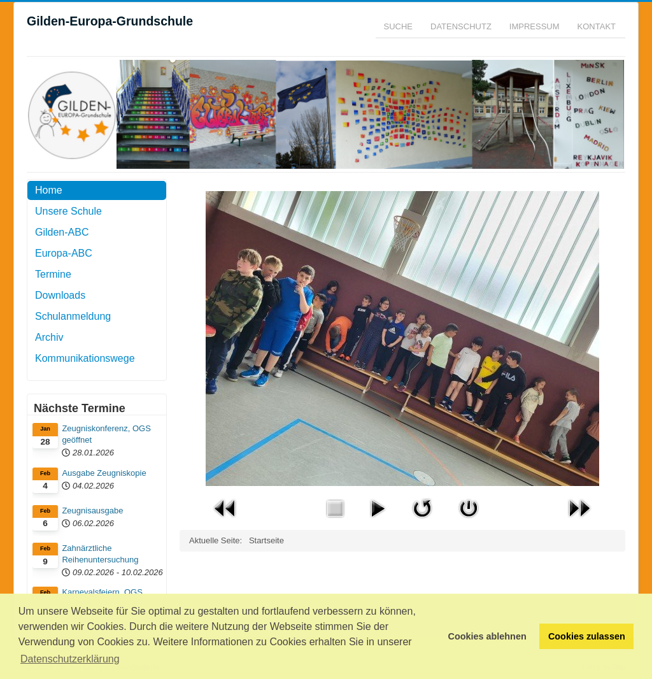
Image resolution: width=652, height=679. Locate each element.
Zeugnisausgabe (92, 510)
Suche (398, 26)
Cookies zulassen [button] (586, 636)
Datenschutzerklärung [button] (70, 659)
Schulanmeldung (73, 316)
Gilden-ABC (62, 232)
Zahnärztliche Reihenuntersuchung (100, 553)
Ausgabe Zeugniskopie (104, 473)
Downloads (60, 295)
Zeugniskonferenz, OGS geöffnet (106, 434)
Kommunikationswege (85, 358)
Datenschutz (461, 26)
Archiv (49, 337)
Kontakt (597, 26)
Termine (53, 274)
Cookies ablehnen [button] (487, 636)
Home (48, 190)
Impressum (534, 26)
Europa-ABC (63, 253)
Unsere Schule (68, 211)
